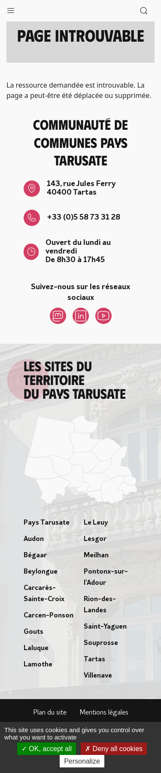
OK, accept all (46, 748)
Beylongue (41, 571)
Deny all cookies (114, 748)
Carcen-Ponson (48, 615)
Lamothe (38, 664)
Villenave (98, 675)
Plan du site (50, 712)
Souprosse (101, 643)
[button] (10, 8)
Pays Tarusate (47, 522)
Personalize (82, 761)
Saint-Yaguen (105, 626)
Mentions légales (103, 712)
